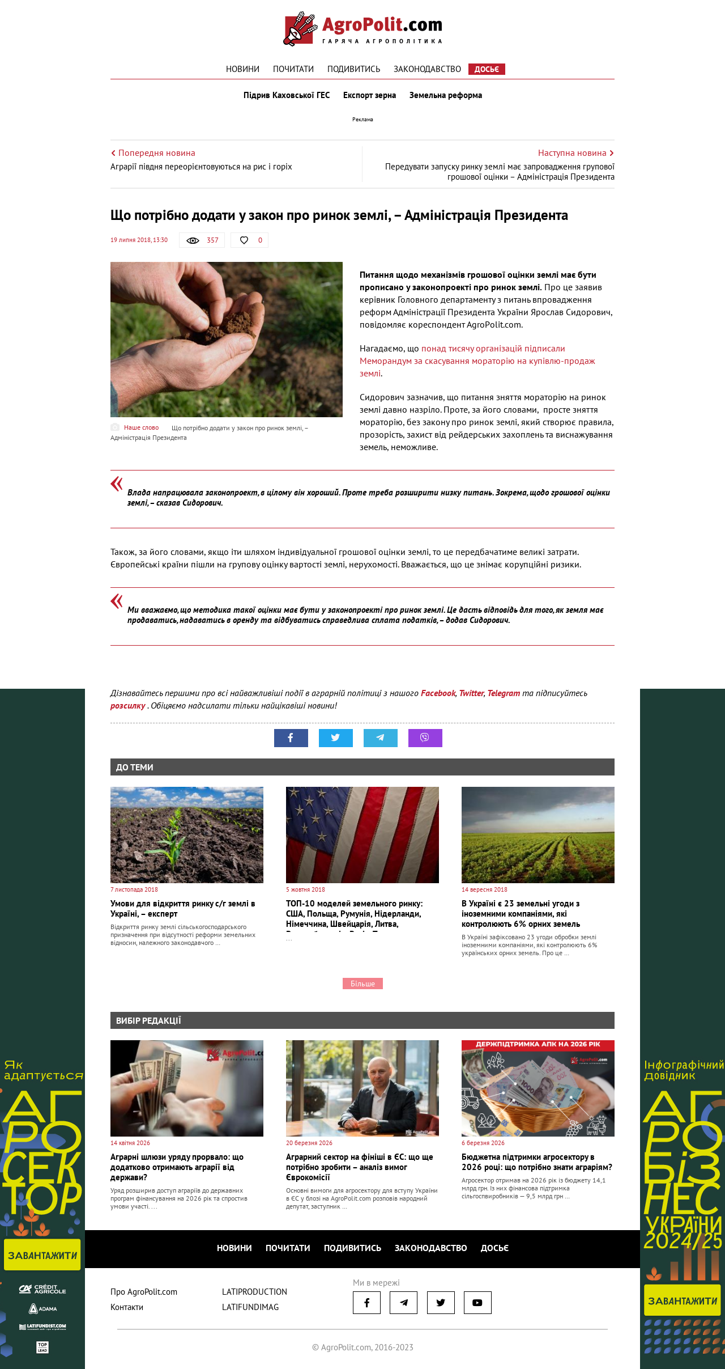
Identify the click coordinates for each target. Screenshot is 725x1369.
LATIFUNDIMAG (250, 1307)
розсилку (128, 705)
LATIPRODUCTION (254, 1291)
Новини (242, 68)
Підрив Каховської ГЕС (287, 95)
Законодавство (427, 68)
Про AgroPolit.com (143, 1291)
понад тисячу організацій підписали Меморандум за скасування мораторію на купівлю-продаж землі (477, 360)
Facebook (438, 692)
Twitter (471, 692)
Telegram (503, 692)
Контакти (126, 1307)
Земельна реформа (446, 95)
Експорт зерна (369, 95)
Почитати (293, 68)
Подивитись (353, 68)
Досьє (487, 69)
